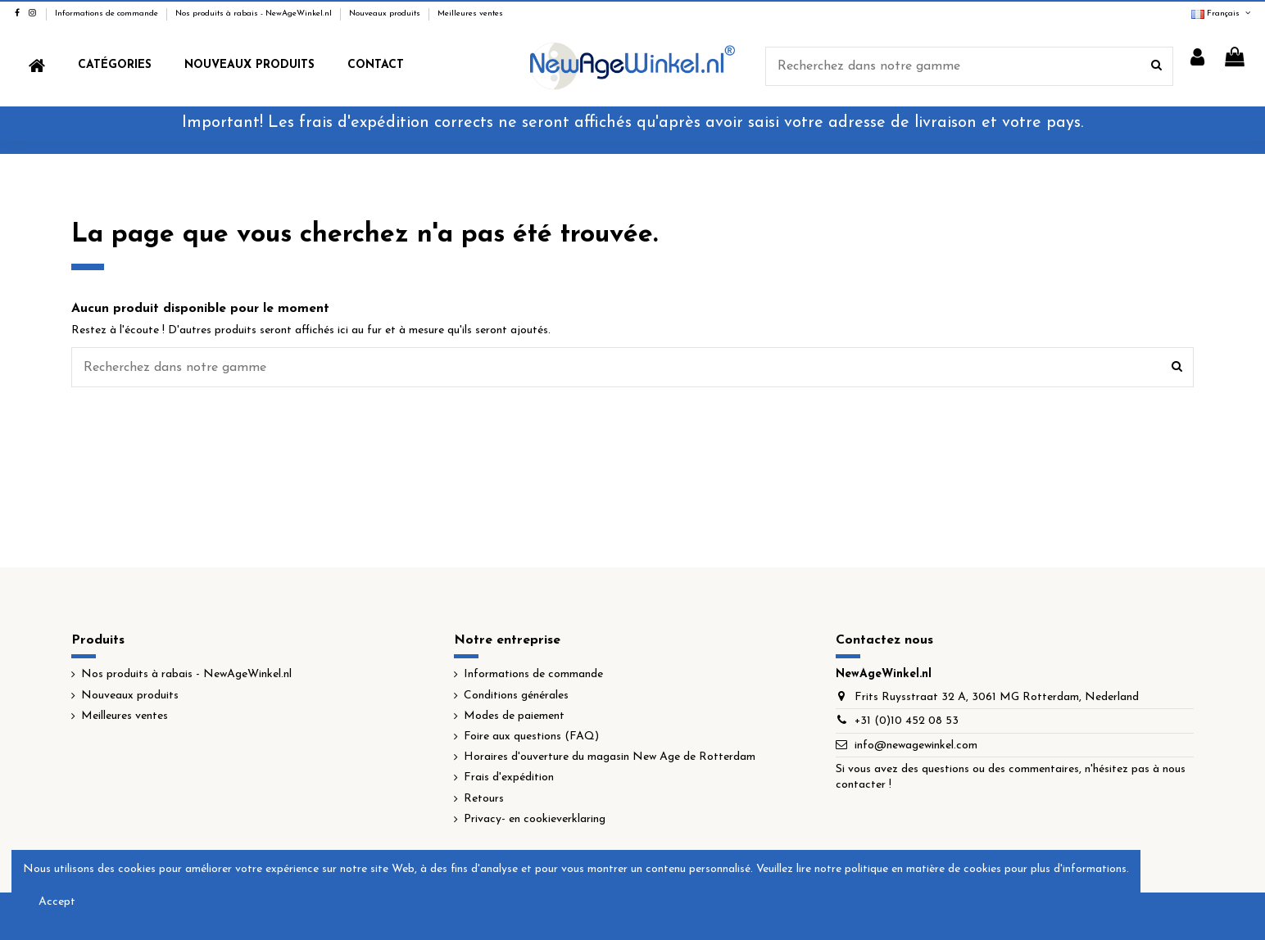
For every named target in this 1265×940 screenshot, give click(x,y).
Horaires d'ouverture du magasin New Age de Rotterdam (609, 757)
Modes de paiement (514, 716)
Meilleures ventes (470, 13)
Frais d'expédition (509, 777)
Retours (484, 799)
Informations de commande (108, 13)
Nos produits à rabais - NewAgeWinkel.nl (254, 13)
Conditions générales (516, 695)
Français (1222, 13)
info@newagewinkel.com (916, 745)
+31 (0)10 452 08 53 (907, 721)
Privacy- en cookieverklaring (534, 819)
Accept (57, 902)
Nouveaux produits (386, 13)
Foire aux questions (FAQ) (531, 736)
